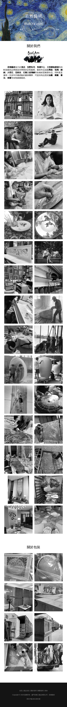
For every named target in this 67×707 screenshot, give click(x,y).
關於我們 (33, 690)
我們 (33, 29)
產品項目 (26, 690)
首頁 (9, 29)
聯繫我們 (40, 690)
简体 (57, 29)
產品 (21, 29)
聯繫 (45, 29)
